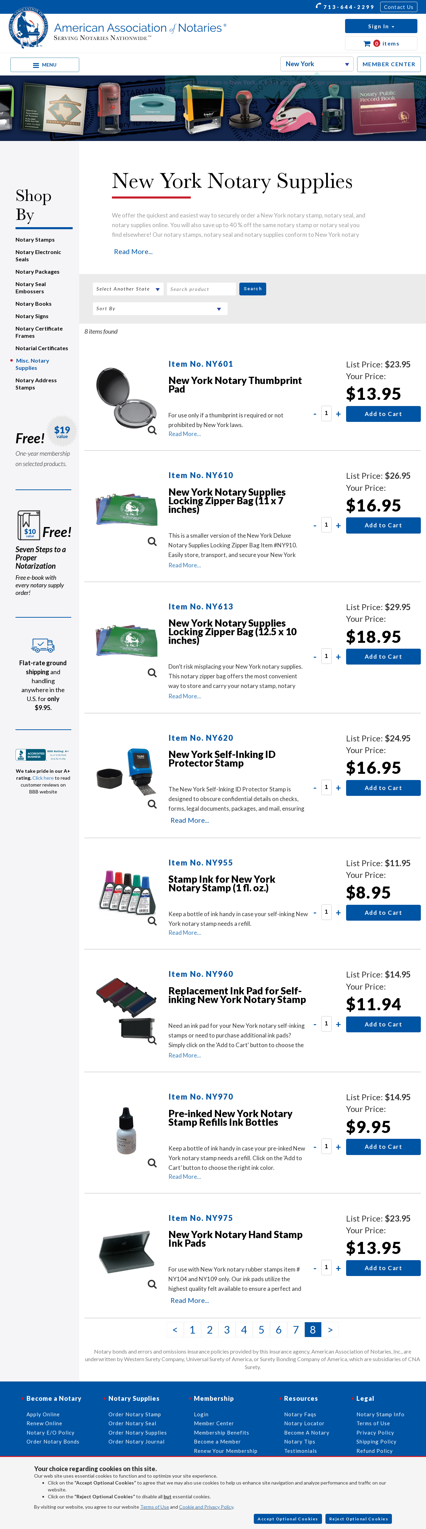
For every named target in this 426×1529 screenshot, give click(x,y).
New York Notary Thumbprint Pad (235, 384)
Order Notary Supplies (137, 1432)
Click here (43, 778)
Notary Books (33, 303)
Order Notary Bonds (53, 1441)
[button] (381, 26)
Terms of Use (154, 1507)
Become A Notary (307, 1432)
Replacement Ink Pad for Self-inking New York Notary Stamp (237, 995)
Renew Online (44, 1423)
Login (201, 1414)
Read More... (133, 251)
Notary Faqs (300, 1414)
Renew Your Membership (226, 1451)
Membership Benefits (221, 1432)
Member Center (214, 1423)
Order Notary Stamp (134, 1414)
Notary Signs (32, 316)
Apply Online (43, 1414)
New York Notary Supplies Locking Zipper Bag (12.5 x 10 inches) (232, 631)
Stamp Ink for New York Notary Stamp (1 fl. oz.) (222, 883)
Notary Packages (37, 271)
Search (253, 288)
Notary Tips (299, 1441)
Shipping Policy (376, 1441)
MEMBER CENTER (389, 64)
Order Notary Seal (132, 1423)
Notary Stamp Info (380, 1414)
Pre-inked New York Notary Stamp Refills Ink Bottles (230, 1117)
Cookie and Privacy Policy (206, 1507)
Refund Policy (374, 1451)
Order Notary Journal (136, 1441)
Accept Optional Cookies (288, 1518)
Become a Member (217, 1441)
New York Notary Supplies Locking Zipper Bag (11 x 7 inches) (227, 500)
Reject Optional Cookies (358, 1518)
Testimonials (300, 1451)
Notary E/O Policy (51, 1432)
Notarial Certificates (41, 348)
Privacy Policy (375, 1432)
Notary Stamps (35, 239)
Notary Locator (304, 1423)
